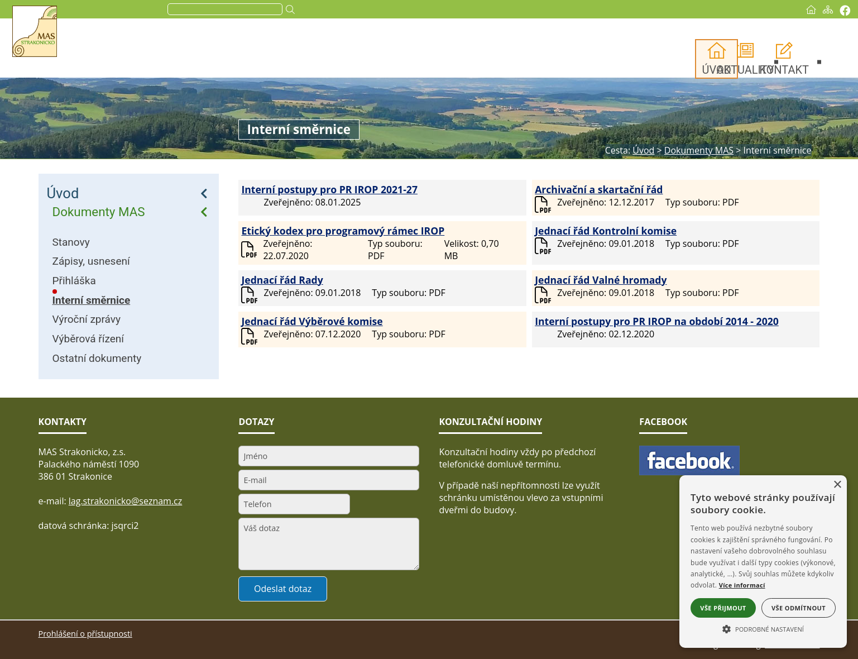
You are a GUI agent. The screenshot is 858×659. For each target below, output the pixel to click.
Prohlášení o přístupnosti (85, 633)
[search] (262, 9)
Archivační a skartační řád (599, 189)
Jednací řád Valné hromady (601, 279)
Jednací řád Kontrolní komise (606, 230)
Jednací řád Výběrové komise (311, 321)
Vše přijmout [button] (723, 608)
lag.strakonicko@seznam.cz (126, 501)
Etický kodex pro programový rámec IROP (342, 230)
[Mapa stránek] (790, 9)
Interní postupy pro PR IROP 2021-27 (329, 189)
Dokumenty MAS (98, 211)
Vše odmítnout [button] (798, 608)
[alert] (763, 561)
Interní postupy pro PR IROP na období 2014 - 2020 (657, 321)
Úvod (63, 193)
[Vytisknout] (807, 10)
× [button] (837, 485)
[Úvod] (773, 9)
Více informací (742, 585)
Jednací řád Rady (282, 279)
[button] (763, 628)
